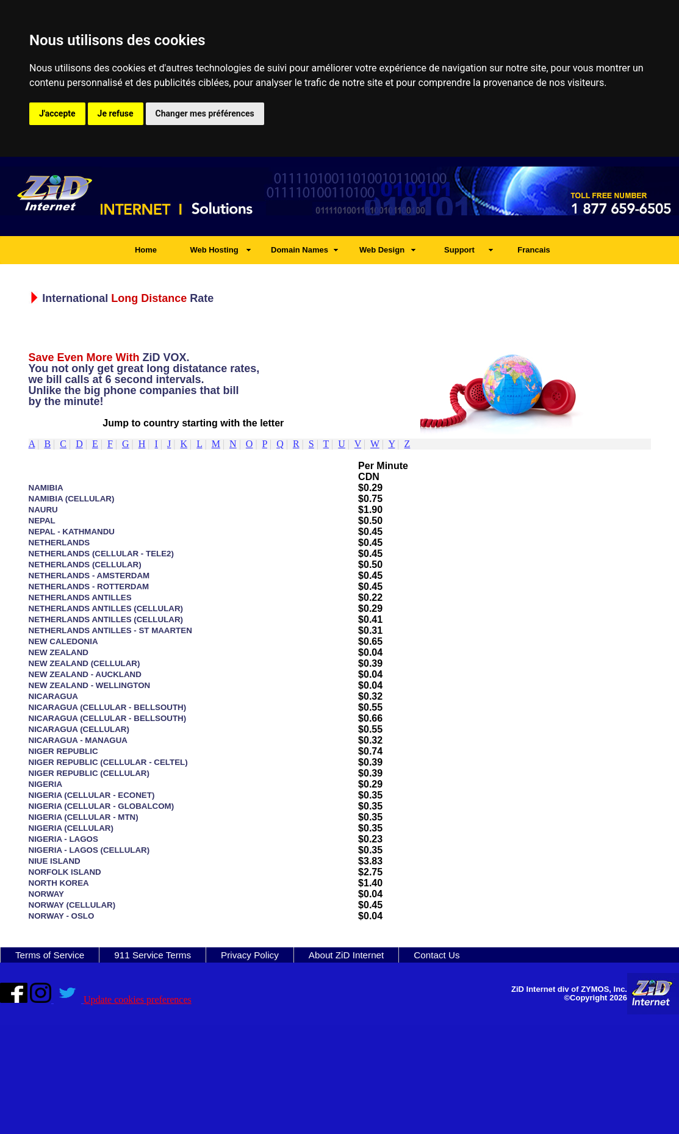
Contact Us (436, 955)
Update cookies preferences (138, 999)
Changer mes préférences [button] (205, 113)
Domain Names (299, 249)
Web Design (381, 249)
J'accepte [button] (57, 113)
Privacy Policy (250, 955)
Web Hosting (214, 249)
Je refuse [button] (116, 113)
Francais (533, 249)
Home (146, 249)
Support (459, 249)
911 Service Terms (152, 955)
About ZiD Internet (346, 955)
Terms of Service (49, 955)
